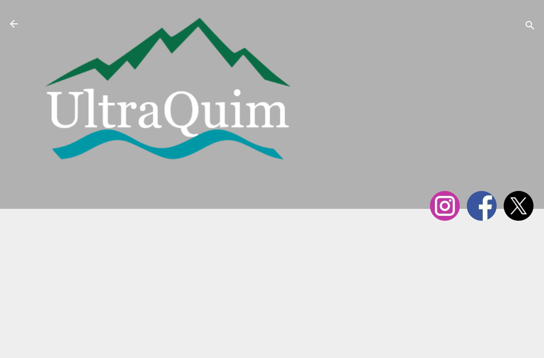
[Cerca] (530, 27)
